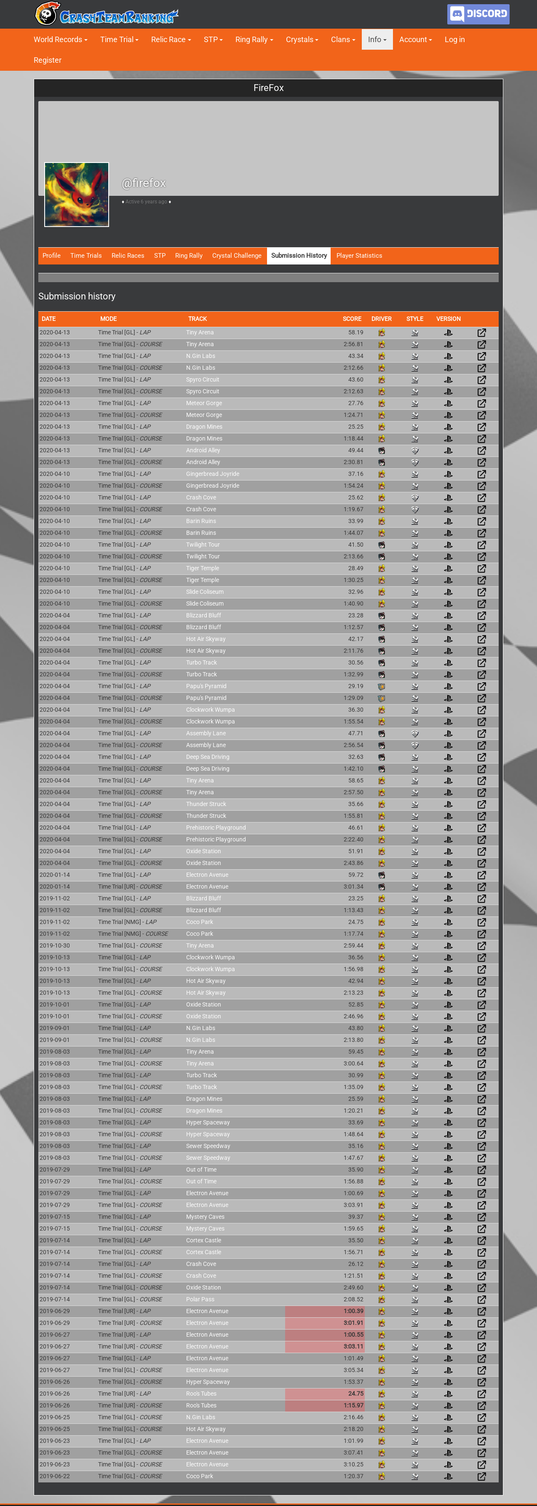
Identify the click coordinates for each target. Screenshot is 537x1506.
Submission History (299, 255)
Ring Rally (251, 39)
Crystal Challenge (237, 255)
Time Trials (86, 255)
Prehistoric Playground (216, 827)
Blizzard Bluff (203, 615)
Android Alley (203, 450)
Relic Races (128, 255)
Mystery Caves (205, 1216)
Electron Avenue (207, 874)
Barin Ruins (201, 521)
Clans (340, 39)
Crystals (299, 39)
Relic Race (168, 39)
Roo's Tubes (201, 1393)
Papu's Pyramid (206, 686)
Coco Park (199, 922)
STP (211, 39)
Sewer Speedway (208, 1146)
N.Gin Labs (200, 355)
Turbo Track (201, 662)
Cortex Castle (203, 1240)
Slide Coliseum (205, 591)
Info (374, 39)
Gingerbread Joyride (212, 473)
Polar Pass (200, 1299)
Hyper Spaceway (208, 1122)
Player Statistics (359, 255)
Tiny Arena (200, 332)
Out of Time (201, 1169)
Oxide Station (203, 851)
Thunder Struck (206, 804)
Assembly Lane (206, 733)
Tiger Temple (202, 568)
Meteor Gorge (204, 403)
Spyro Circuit (202, 379)
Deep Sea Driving (208, 756)
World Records (58, 39)
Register (47, 60)
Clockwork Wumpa (210, 709)
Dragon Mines (204, 426)
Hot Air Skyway (206, 639)
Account (413, 39)
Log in (455, 39)
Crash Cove (201, 497)
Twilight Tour (203, 544)
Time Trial (117, 39)
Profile (52, 255)
